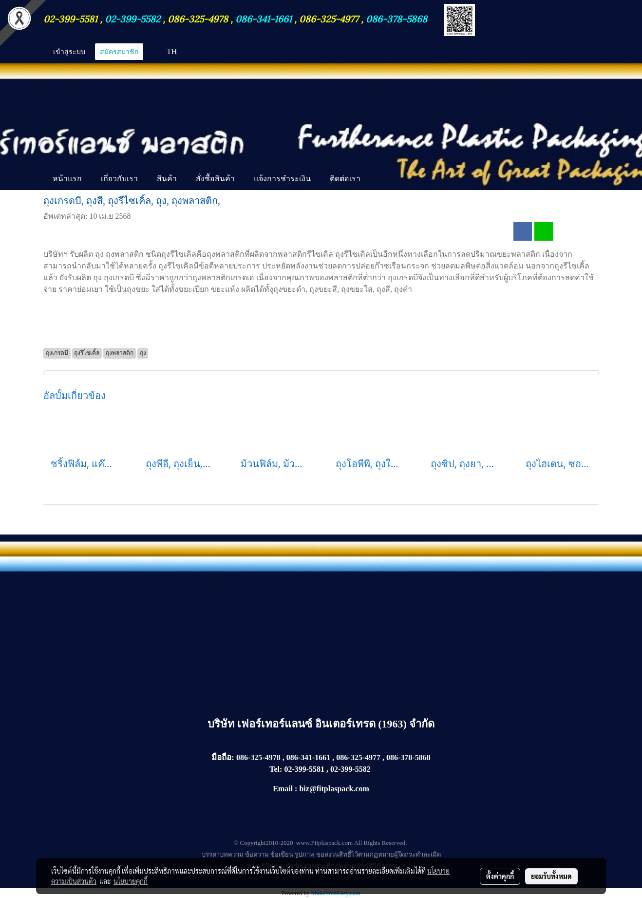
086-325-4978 (198, 18)
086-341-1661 (264, 18)
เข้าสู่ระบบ (69, 51)
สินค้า (167, 178)
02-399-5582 (132, 18)
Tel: (275, 769)
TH (165, 51)
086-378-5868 (396, 18)
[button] (378, 179)
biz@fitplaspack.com (334, 788)
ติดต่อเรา (345, 178)
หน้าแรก (67, 178)
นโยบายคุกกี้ (130, 881)
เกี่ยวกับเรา (119, 178)
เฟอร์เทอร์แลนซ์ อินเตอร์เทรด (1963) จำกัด (335, 724)
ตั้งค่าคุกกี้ (500, 876)
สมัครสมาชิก (119, 51)
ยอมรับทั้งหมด (551, 876)
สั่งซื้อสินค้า (215, 178)
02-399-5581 (71, 18)
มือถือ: (222, 757)
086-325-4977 (329, 18)
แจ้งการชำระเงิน (282, 178)
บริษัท (223, 724)
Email (283, 788)
